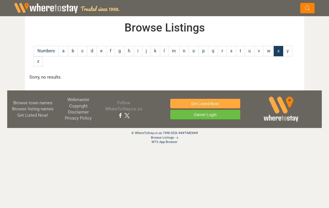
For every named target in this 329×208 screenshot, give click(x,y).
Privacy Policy (78, 118)
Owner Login (205, 114)
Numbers (46, 50)
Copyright (78, 106)
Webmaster (78, 99)
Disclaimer (78, 112)
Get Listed (32, 115)
